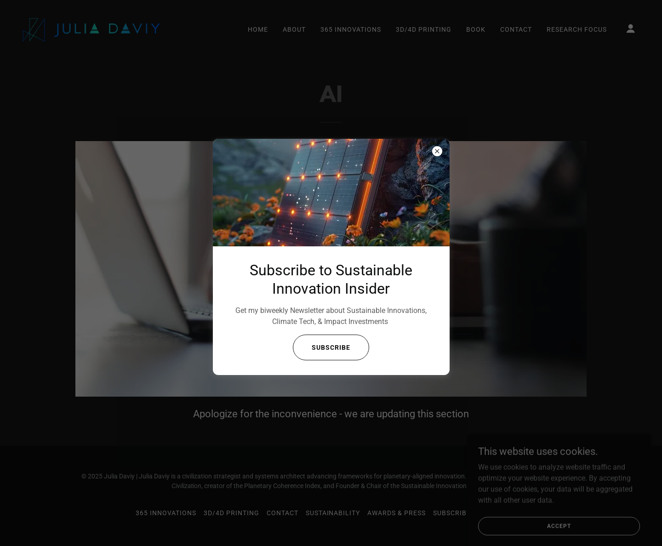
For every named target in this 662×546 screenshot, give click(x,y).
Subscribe (331, 347)
